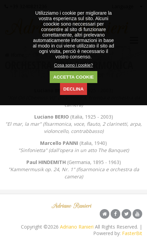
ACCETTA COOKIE (73, 77)
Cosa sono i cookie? (73, 65)
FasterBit (132, 233)
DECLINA (73, 89)
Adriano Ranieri (77, 226)
